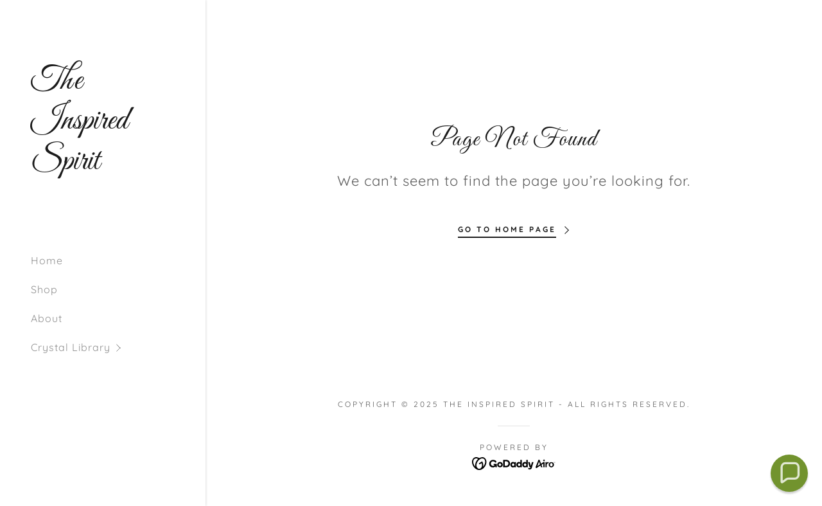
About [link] (46, 318)
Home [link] (47, 260)
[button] (118, 347)
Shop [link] (44, 289)
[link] (103, 165)
